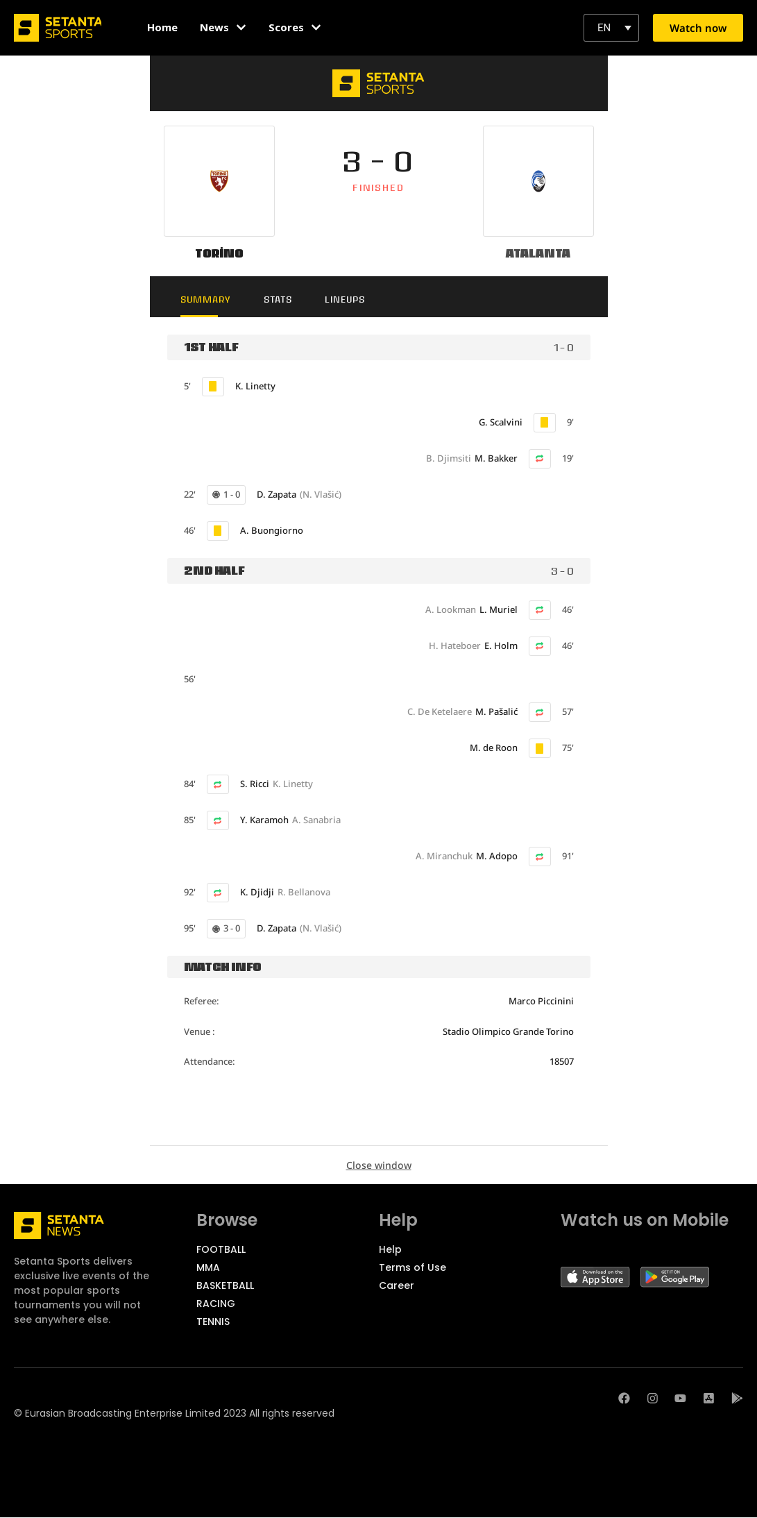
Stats (283, 299)
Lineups (353, 299)
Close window (378, 1165)
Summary (208, 299)
